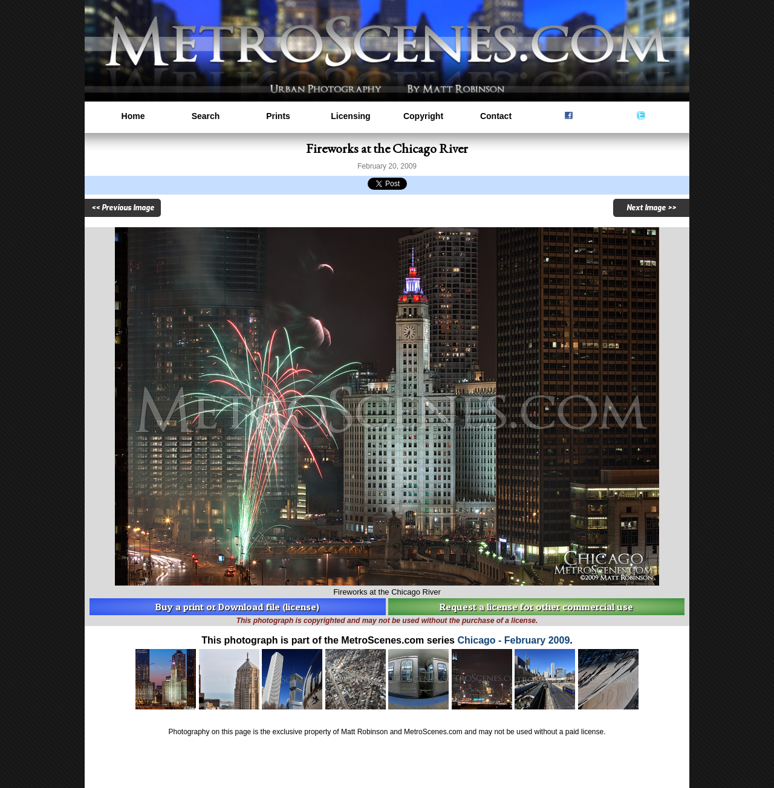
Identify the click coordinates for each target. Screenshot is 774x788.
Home (133, 116)
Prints (278, 116)
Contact (496, 116)
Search (206, 116)
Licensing (350, 116)
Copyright (423, 116)
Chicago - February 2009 (513, 640)
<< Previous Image (122, 208)
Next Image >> (651, 208)
